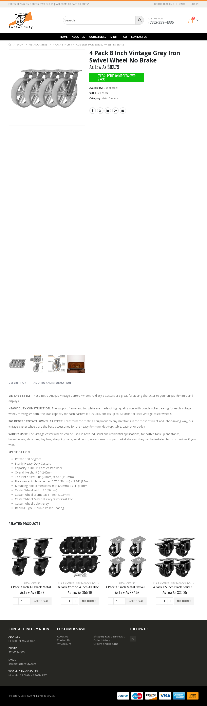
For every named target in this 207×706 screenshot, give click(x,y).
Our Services (97, 37)
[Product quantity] (21, 601)
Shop (113, 37)
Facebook (92, 110)
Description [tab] (17, 383)
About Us (78, 37)
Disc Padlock (83, 583)
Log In (195, 3)
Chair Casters (66, 583)
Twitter (100, 110)
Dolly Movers (100, 583)
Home (64, 37)
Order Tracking (164, 3)
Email (123, 110)
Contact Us (139, 37)
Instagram (133, 639)
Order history (101, 640)
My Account (64, 644)
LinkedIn (108, 110)
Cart (182, 3)
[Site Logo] (20, 20)
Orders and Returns (105, 644)
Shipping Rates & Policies (109, 636)
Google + (115, 110)
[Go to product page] (32, 556)
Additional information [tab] (52, 383)
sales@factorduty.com (22, 664)
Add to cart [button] (41, 601)
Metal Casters (110, 98)
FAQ (124, 37)
